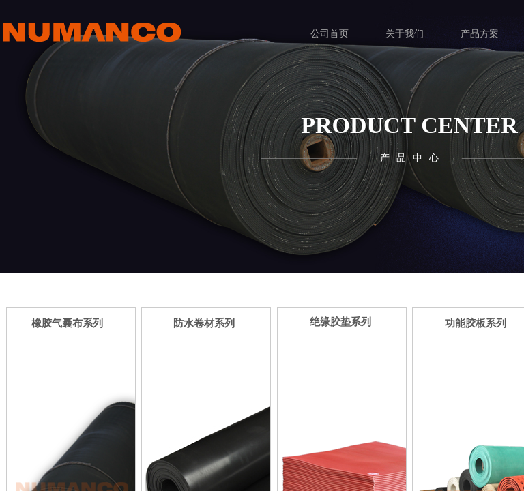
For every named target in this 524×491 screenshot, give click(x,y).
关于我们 (404, 34)
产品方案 (480, 34)
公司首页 (329, 34)
